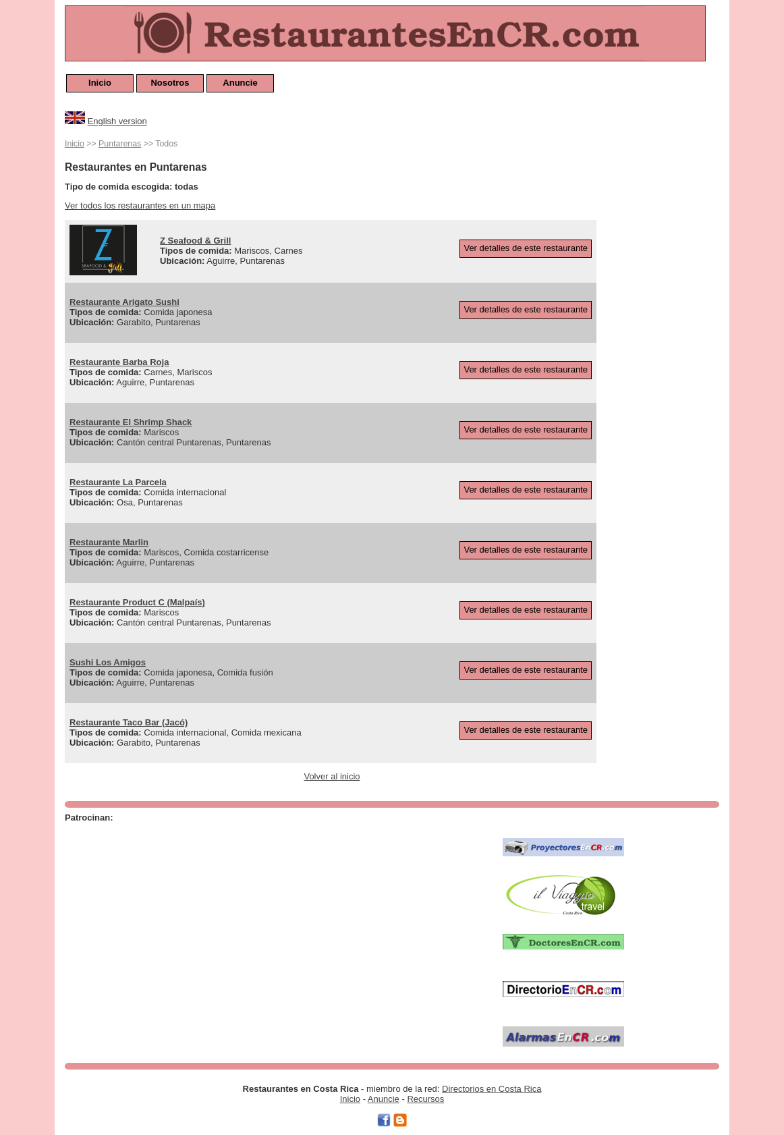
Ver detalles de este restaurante (526, 248)
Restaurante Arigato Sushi (124, 302)
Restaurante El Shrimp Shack (130, 422)
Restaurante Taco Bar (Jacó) (128, 722)
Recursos (425, 1099)
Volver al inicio (332, 776)
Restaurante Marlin (108, 542)
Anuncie (240, 83)
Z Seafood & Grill (195, 241)
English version (117, 121)
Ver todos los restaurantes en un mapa (140, 205)
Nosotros (169, 83)
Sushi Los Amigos (107, 662)
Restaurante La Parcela (118, 482)
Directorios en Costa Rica (491, 1089)
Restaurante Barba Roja (119, 362)
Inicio (99, 83)
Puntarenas (120, 143)
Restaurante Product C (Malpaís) (137, 602)
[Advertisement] (665, 338)
